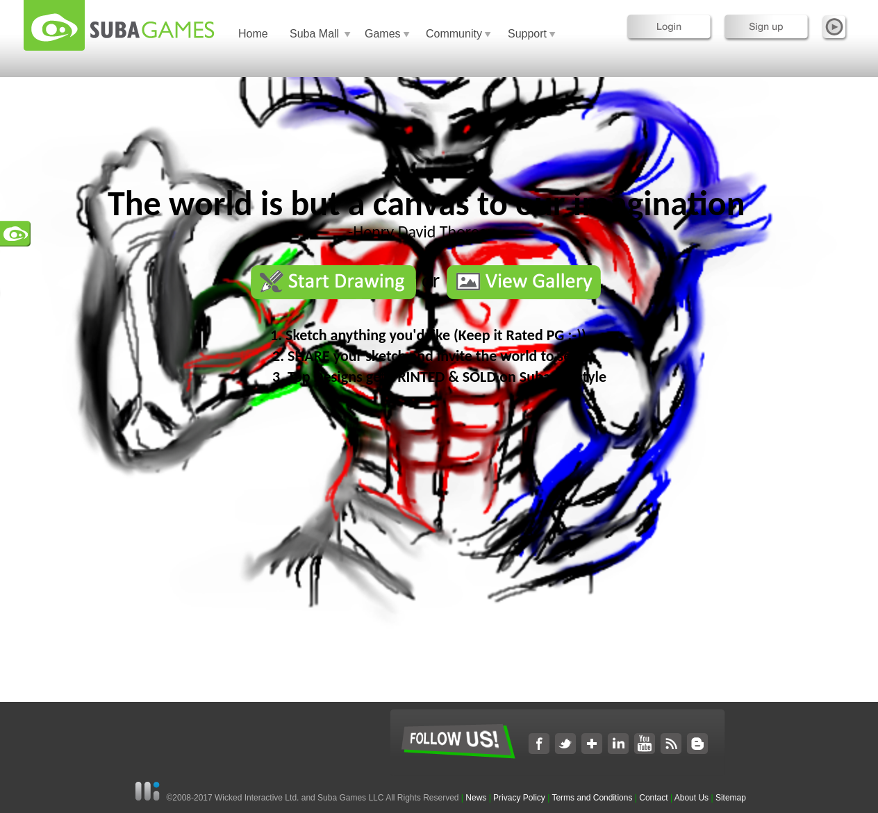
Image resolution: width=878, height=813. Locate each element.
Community (454, 34)
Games (383, 34)
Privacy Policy (519, 798)
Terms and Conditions (592, 798)
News (476, 798)
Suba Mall (314, 34)
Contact (653, 798)
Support (527, 34)
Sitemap (730, 798)
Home (253, 34)
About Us (691, 798)
